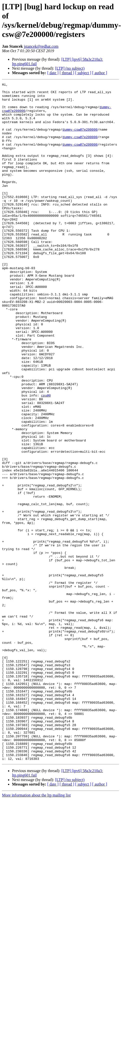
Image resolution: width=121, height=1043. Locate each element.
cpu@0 (46, 449)
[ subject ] (83, 73)
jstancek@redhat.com (41, 46)
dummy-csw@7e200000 (80, 139)
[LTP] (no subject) (69, 68)
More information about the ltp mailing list (36, 917)
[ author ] (99, 73)
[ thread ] (67, 73)
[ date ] (52, 73)
